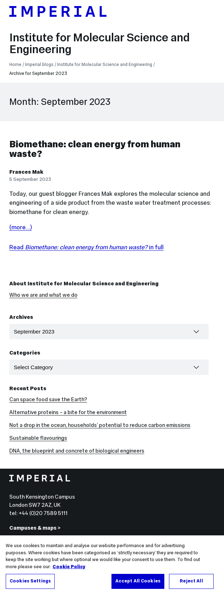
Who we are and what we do (43, 294)
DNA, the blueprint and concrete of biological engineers (76, 450)
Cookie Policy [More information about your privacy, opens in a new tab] (69, 567)
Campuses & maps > (34, 527)
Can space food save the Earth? (48, 399)
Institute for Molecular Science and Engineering (99, 43)
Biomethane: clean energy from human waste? (94, 148)
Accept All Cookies (137, 582)
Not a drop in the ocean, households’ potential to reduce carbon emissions (99, 425)
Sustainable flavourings (38, 437)
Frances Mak (26, 171)
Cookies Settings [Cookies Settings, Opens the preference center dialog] (30, 582)
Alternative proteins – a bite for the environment (68, 412)
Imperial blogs (39, 64)
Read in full (86, 247)
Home (15, 64)
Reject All (191, 582)
